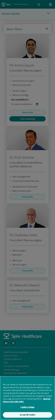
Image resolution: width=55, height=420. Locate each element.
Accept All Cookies (27, 416)
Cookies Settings (27, 408)
